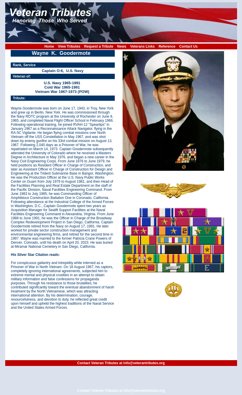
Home (49, 46)
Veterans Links (142, 46)
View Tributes (69, 46)
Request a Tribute (98, 46)
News (121, 46)
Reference (167, 46)
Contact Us (188, 46)
